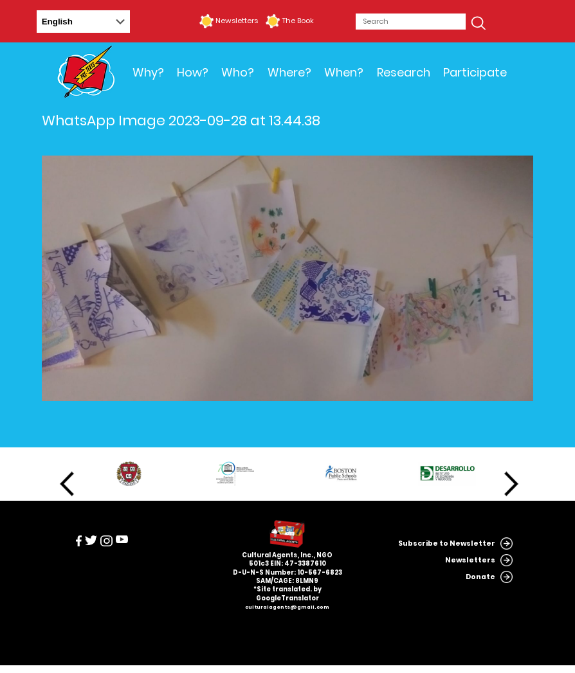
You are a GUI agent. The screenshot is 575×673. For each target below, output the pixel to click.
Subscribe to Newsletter (446, 543)
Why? (148, 72)
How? (192, 72)
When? (343, 72)
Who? (237, 72)
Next (511, 484)
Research (403, 72)
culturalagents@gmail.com (287, 607)
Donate (480, 577)
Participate (475, 72)
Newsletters (236, 20)
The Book (298, 20)
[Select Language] (83, 21)
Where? (289, 72)
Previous (67, 484)
